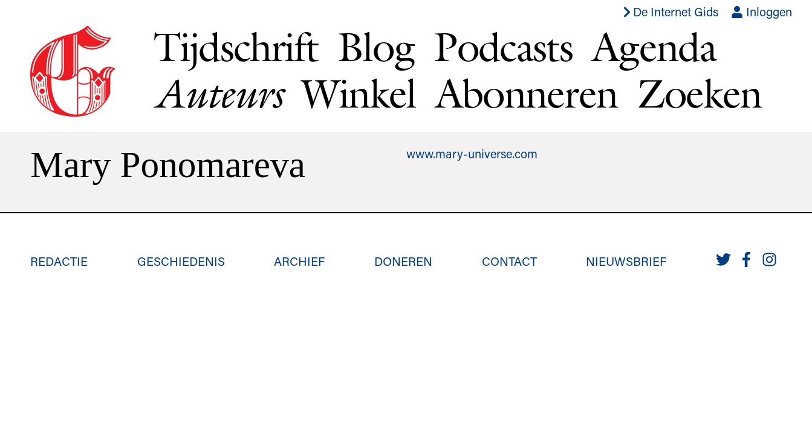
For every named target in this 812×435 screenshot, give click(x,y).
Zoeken (699, 93)
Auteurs (218, 93)
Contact (509, 261)
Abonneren (526, 93)
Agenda (654, 46)
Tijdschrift (236, 46)
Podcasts (503, 46)
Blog (375, 46)
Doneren (403, 261)
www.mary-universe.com (472, 153)
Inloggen (761, 11)
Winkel (359, 93)
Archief (299, 261)
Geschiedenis (181, 261)
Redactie (59, 261)
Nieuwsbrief (626, 261)
